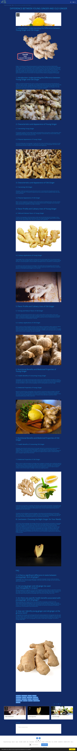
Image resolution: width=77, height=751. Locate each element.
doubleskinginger (19, 700)
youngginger (18, 695)
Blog (12, 5)
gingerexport (35, 697)
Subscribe (44, 744)
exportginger (18, 699)
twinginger (29, 699)
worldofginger (24, 699)
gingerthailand (29, 697)
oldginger (29, 695)
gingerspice (30, 700)
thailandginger (18, 697)
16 (6, 708)
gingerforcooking (36, 700)
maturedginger (24, 695)
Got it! (72, 749)
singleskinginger (35, 699)
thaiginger (34, 695)
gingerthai (24, 697)
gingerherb (25, 700)
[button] (72, 2)
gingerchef (18, 702)
